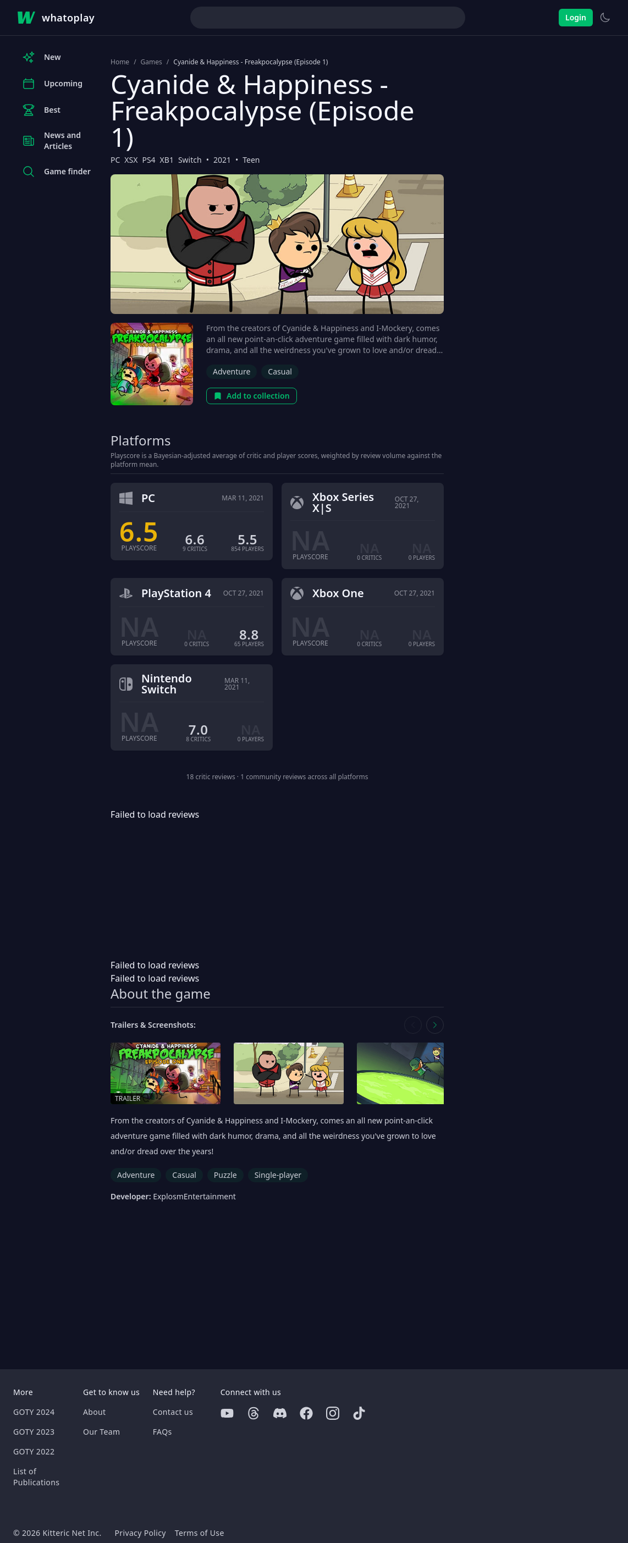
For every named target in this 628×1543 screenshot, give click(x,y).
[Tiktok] (359, 1413)
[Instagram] (332, 1413)
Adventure (231, 371)
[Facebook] (306, 1413)
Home (120, 62)
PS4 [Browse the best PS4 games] (148, 160)
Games (151, 62)
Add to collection (251, 395)
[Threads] (253, 1413)
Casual (280, 371)
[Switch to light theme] (604, 17)
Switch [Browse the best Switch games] (190, 160)
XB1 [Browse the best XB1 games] (167, 160)
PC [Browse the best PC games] (115, 160)
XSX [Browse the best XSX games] (130, 160)
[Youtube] (227, 1413)
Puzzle (225, 1175)
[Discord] (280, 1413)
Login (575, 17)
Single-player (278, 1175)
